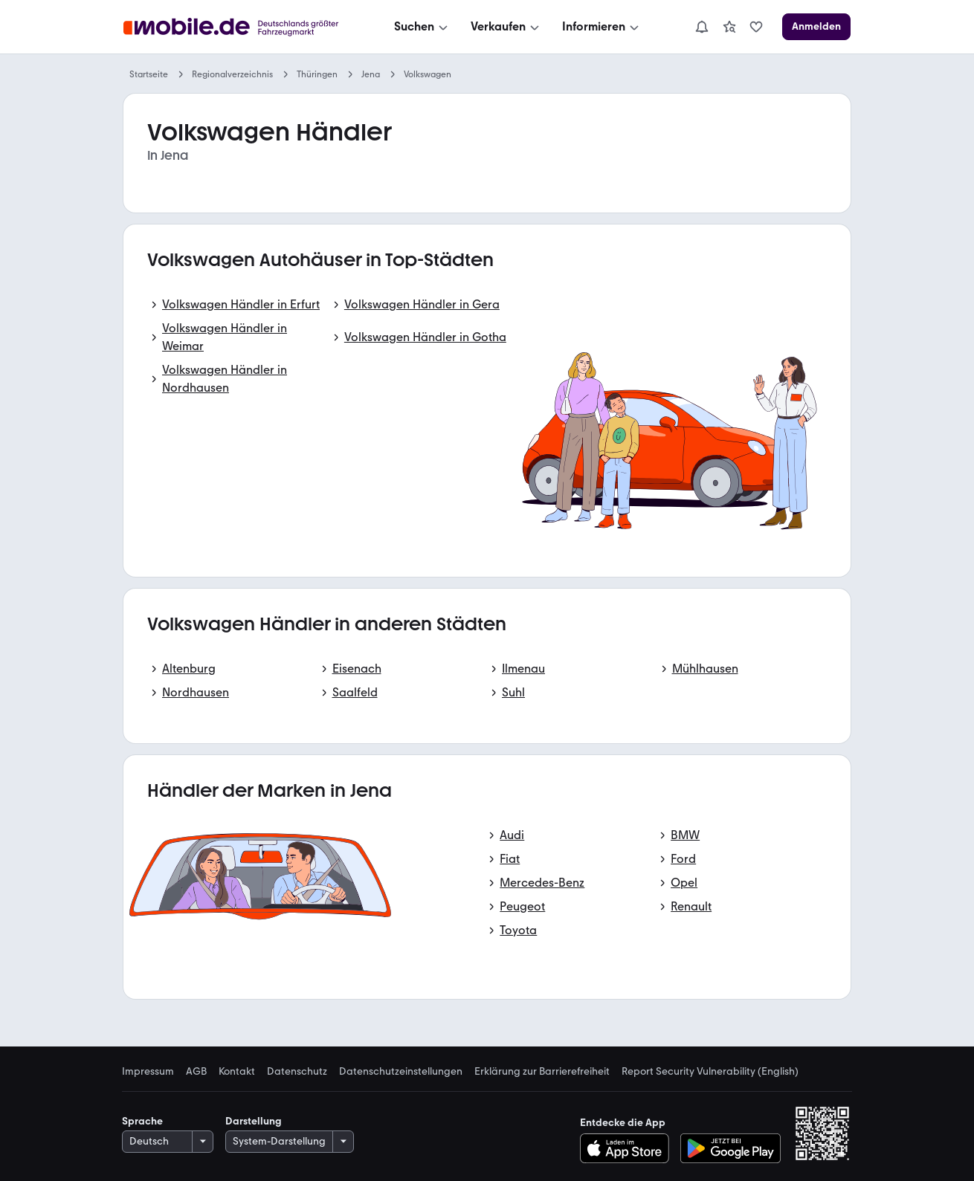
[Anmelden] (816, 26)
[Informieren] (602, 26)
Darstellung (253, 1121)
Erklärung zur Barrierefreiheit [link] (542, 1072)
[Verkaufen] (506, 26)
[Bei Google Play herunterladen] (730, 1148)
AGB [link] (196, 1072)
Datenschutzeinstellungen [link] (400, 1072)
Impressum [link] (148, 1072)
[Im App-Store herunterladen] (628, 1148)
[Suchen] (422, 26)
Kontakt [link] (237, 1072)
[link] (729, 26)
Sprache (142, 1121)
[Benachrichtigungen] (701, 26)
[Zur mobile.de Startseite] (234, 27)
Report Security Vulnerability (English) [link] (710, 1072)
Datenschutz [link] (297, 1072)
